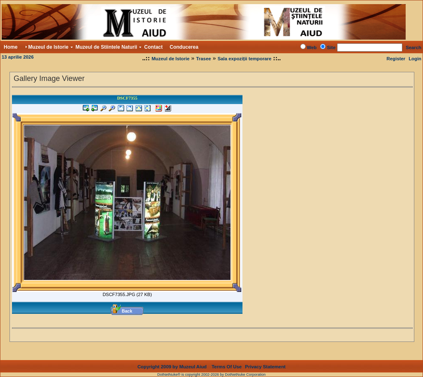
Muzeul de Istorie (171, 58)
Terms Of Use (227, 360)
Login (415, 58)
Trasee (203, 58)
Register (396, 58)
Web (312, 47)
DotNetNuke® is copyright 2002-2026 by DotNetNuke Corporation (211, 368)
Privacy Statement (265, 360)
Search (413, 47)
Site (331, 47)
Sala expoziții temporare (244, 58)
